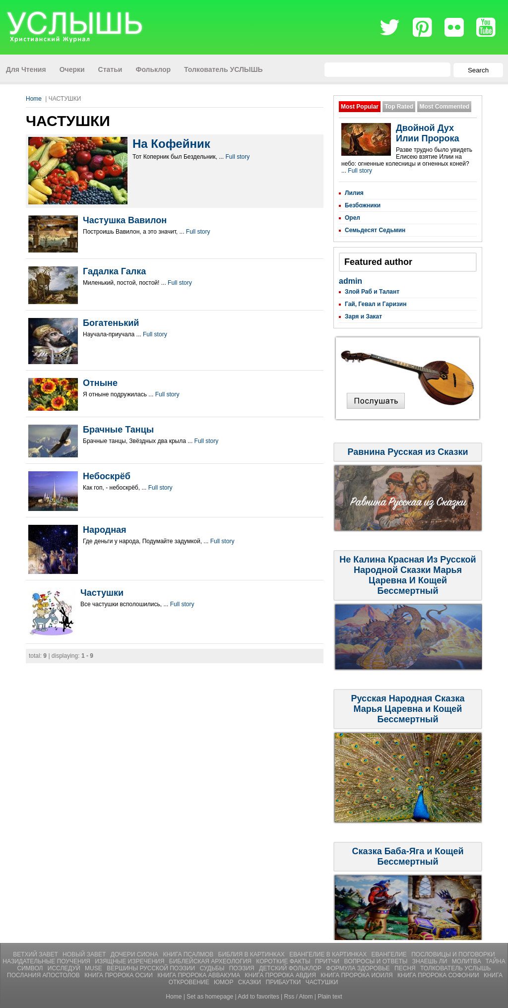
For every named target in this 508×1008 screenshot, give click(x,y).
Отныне (100, 383)
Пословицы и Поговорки (453, 954)
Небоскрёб (106, 476)
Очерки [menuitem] (72, 69)
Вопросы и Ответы (376, 961)
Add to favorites (258, 996)
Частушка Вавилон (125, 220)
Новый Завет (85, 954)
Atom (306, 996)
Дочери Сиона (135, 954)
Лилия (354, 192)
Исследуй (65, 968)
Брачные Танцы (118, 430)
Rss (289, 996)
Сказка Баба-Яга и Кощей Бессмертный (407, 856)
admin (350, 281)
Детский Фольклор (291, 968)
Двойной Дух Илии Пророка (427, 133)
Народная (105, 530)
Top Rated (398, 106)
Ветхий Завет (36, 954)
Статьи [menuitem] (110, 69)
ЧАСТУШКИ (322, 982)
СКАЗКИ (250, 982)
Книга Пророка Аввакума (199, 975)
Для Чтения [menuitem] (26, 69)
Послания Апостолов (44, 975)
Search (478, 70)
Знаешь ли (430, 961)
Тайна (495, 961)
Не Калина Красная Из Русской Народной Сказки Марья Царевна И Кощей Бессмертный (407, 575)
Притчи (328, 961)
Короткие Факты (284, 961)
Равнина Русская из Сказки (407, 452)
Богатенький (111, 323)
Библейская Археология (211, 961)
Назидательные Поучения (47, 961)
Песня (405, 968)
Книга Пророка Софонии (439, 975)
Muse (94, 968)
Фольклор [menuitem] (153, 69)
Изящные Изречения (130, 961)
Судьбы (213, 968)
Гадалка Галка (114, 271)
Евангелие (390, 954)
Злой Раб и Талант (372, 291)
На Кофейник (171, 143)
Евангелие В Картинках (328, 954)
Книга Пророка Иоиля (357, 975)
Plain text (330, 996)
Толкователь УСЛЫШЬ (455, 968)
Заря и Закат (363, 316)
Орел (352, 217)
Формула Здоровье (358, 968)
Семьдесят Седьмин (375, 230)
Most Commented (444, 106)
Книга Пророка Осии (119, 975)
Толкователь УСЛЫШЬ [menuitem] (223, 69)
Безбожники (363, 205)
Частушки (102, 593)
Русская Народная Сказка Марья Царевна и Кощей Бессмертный (408, 708)
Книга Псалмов (189, 954)
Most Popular (360, 106)
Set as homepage (210, 996)
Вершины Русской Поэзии (151, 968)
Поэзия (242, 968)
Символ (31, 968)
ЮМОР (224, 982)
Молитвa (467, 961)
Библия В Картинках (252, 954)
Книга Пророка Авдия (281, 975)
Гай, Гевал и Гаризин (375, 304)
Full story (238, 156)
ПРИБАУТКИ (284, 982)
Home (34, 98)
